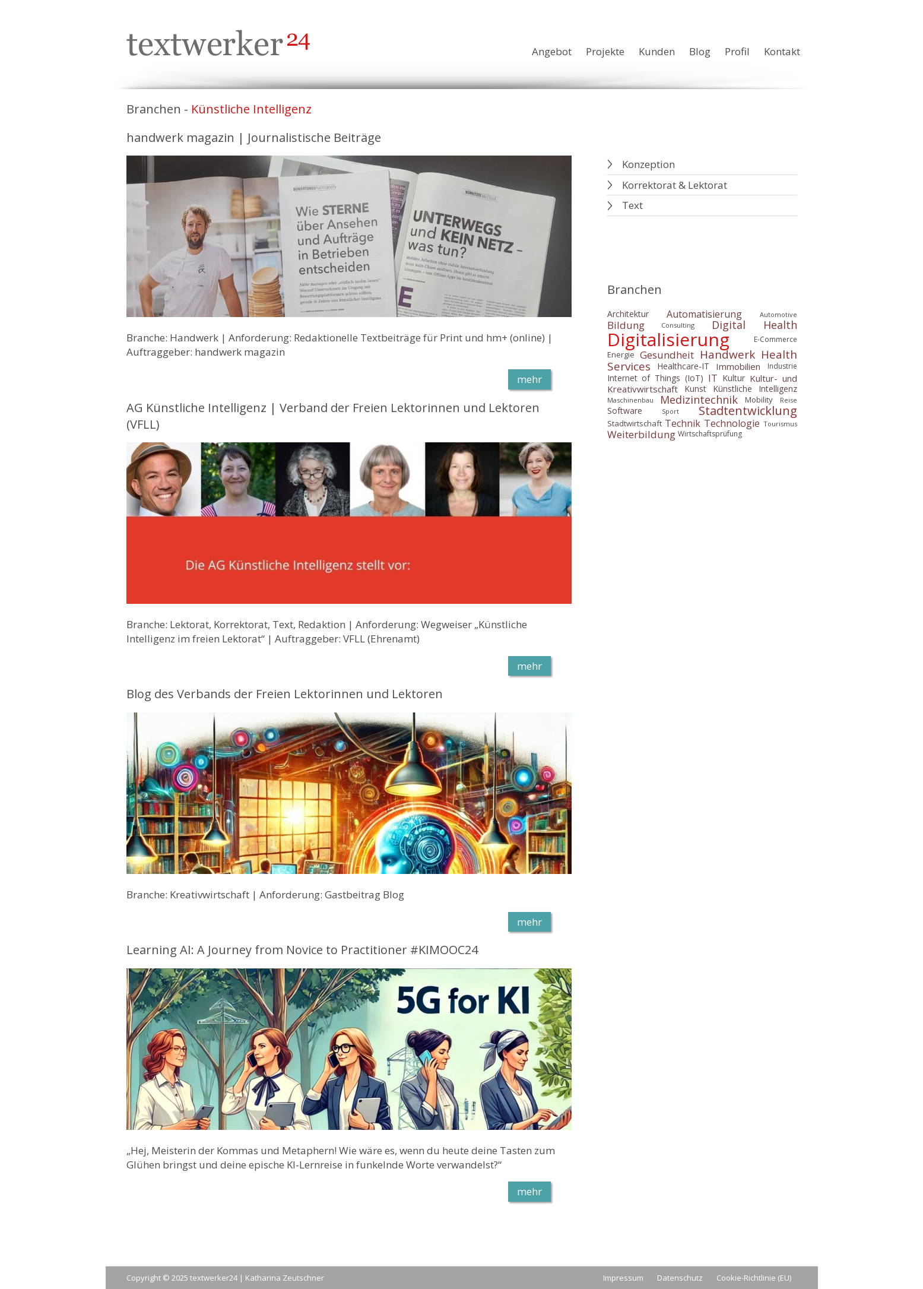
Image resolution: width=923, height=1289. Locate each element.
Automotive (778, 314)
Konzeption (648, 164)
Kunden (657, 51)
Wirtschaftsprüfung (710, 434)
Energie (621, 354)
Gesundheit (667, 355)
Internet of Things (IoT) (655, 378)
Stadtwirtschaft (634, 423)
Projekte (605, 51)
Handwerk (727, 354)
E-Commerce (775, 339)
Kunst (695, 389)
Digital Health (754, 325)
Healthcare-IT (683, 366)
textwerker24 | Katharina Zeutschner (257, 1277)
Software (624, 411)
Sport (670, 411)
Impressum (623, 1277)
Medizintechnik (699, 399)
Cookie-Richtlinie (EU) (753, 1277)
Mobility (759, 399)
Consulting (677, 325)
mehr (529, 379)
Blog (700, 51)
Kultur (733, 378)
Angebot (552, 51)
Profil (737, 51)
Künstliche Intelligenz (755, 389)
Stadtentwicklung (748, 411)
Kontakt (782, 51)
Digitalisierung (668, 339)
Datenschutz (680, 1277)
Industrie (782, 366)
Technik (682, 423)
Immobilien (738, 366)
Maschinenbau (630, 399)
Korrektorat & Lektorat (674, 185)
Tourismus (780, 423)
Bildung (626, 325)
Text (632, 205)
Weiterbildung (641, 434)
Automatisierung (704, 314)
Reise (788, 399)
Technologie (732, 423)
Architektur (628, 313)
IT (713, 378)
